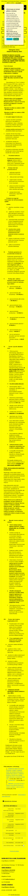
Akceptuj (16, 39)
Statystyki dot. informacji (10, 801)
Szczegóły (9, 39)
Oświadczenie (11, 780)
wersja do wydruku (14, 851)
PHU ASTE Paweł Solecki (15, 894)
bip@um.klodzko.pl (10, 879)
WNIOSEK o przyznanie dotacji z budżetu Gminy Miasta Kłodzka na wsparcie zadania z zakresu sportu (15, 785)
